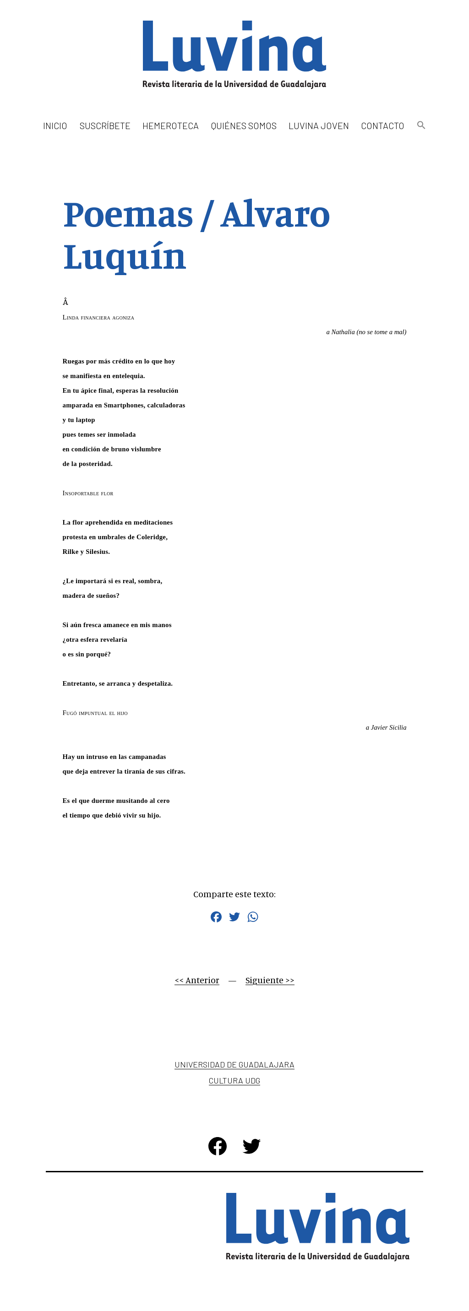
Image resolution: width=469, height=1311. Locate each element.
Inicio (55, 125)
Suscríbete (105, 125)
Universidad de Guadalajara (234, 1064)
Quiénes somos (244, 125)
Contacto (382, 125)
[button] (420, 125)
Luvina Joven (319, 125)
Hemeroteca (170, 125)
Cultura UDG (234, 1080)
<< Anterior (197, 980)
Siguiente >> (269, 980)
